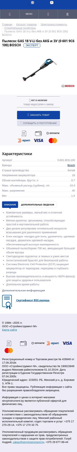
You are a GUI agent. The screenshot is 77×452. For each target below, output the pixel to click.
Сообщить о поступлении (39, 123)
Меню (29, 14)
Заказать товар (38, 114)
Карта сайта (9, 329)
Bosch (71, 165)
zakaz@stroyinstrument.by (28, 442)
